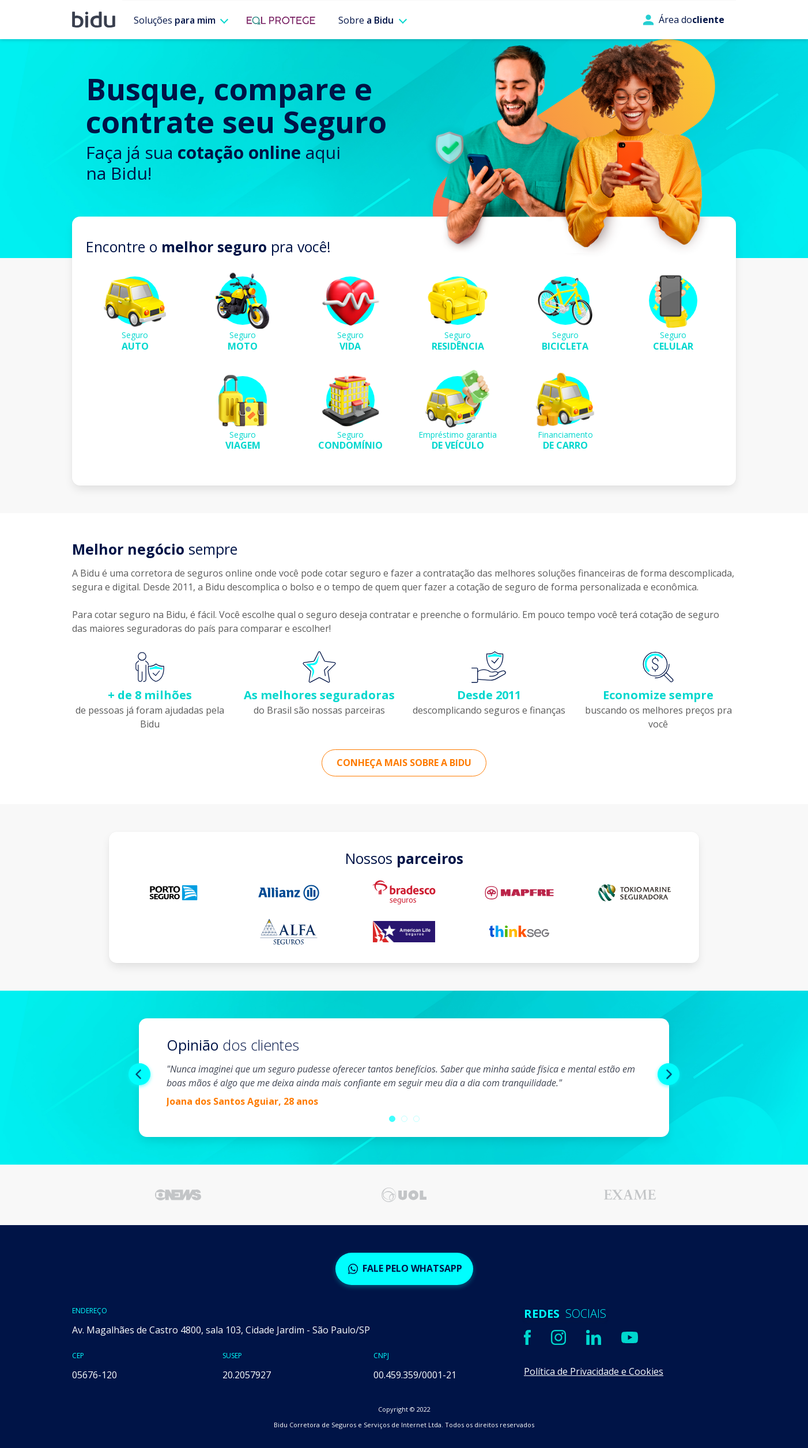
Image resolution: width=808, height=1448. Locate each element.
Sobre (366, 20)
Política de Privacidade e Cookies (593, 1371)
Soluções (175, 20)
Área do (683, 19)
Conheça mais (404, 762)
